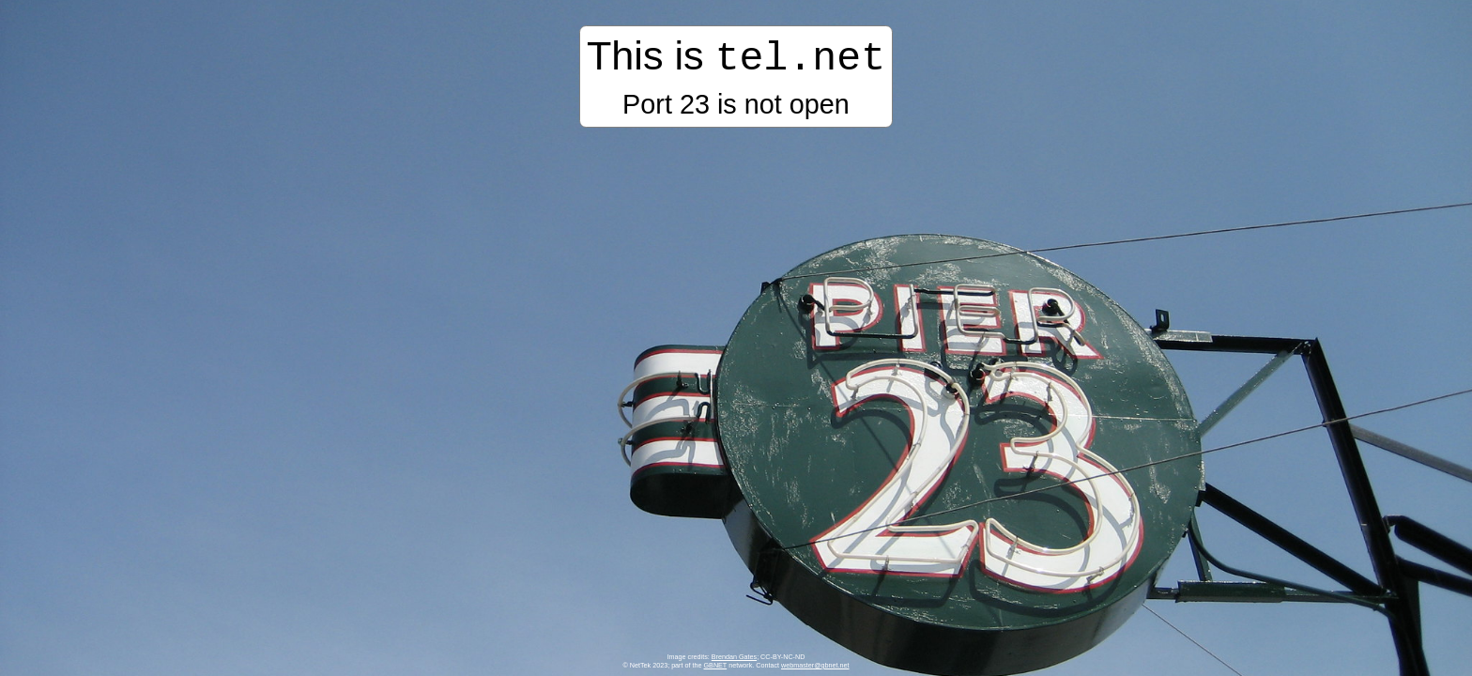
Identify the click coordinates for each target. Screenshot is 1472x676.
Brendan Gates (734, 657)
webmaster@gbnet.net (815, 665)
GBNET (716, 665)
